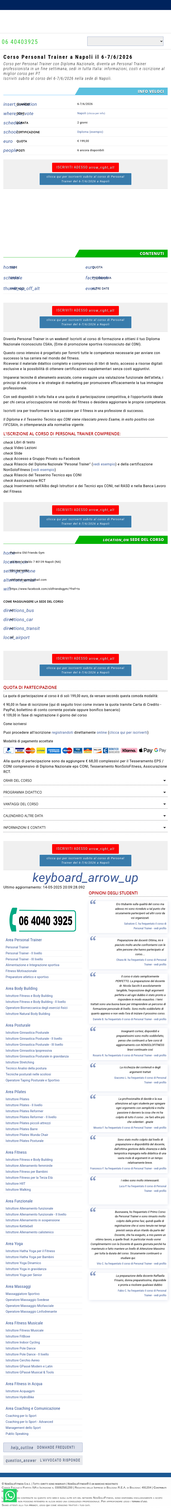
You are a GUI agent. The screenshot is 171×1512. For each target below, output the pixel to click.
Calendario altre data (23, 816)
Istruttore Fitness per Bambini (25, 1172)
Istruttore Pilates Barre (20, 1129)
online (102, 732)
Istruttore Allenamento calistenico (28, 1232)
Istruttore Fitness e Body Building (28, 996)
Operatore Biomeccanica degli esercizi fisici (35, 1008)
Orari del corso (17, 780)
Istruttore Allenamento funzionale (28, 1208)
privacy (33, 1505)
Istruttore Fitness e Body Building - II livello (34, 1002)
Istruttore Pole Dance (19, 1348)
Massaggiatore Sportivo (21, 1294)
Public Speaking (15, 1434)
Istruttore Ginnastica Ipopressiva (27, 1051)
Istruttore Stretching (18, 1062)
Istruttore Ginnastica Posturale (26, 1033)
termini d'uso (139, 1501)
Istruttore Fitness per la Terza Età (28, 1178)
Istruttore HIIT (14, 1184)
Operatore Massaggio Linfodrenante (30, 1312)
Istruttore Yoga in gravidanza (24, 1269)
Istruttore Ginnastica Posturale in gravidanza (36, 1056)
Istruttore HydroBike (18, 1397)
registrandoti (62, 732)
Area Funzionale (19, 1201)
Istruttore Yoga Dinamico (22, 1263)
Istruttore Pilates (16, 1099)
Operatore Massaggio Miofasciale (28, 1306)
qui (48, 1505)
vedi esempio (104, 464)
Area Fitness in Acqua (24, 1383)
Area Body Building (21, 988)
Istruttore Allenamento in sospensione (31, 1220)
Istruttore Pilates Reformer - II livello (29, 1117)
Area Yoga (14, 1243)
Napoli (91, 113)
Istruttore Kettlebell (18, 1226)
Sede (13, 267)
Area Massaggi (18, 1286)
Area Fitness (16, 1152)
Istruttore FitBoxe (16, 1336)
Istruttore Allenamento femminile (27, 1166)
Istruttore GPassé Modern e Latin (28, 1366)
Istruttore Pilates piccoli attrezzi (27, 1123)
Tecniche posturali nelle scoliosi (27, 1074)
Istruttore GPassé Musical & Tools (28, 1372)
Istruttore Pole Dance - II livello (26, 1354)
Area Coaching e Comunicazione (33, 1408)
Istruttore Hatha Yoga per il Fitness (29, 1251)
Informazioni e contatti (24, 827)
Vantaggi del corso (20, 804)
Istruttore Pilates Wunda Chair (25, 1135)
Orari (14, 278)
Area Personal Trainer (24, 939)
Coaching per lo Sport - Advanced (28, 1422)
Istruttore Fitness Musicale (23, 1330)
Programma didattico (22, 792)
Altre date (100, 288)
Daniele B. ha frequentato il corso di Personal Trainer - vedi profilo (129, 1019)
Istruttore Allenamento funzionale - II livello (34, 1214)
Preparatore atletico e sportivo (26, 977)
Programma (101, 278)
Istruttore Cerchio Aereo (21, 1360)
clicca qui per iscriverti (128, 732)
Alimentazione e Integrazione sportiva (31, 965)
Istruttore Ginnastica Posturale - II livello (32, 1039)
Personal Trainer (16, 947)
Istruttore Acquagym (19, 1391)
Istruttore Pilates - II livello (22, 1105)
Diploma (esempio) (90, 131)
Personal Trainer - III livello (23, 959)
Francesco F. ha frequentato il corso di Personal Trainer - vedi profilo (128, 1168)
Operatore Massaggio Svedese (26, 1300)
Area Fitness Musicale (24, 1323)
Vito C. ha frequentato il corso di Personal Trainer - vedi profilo (131, 1263)
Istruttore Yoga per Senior (22, 1275)
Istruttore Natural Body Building (26, 1014)
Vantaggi (17, 288)
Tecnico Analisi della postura (24, 1068)
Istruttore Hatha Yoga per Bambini (28, 1257)
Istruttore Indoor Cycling (21, 1342)
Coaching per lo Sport (19, 1416)
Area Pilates (16, 1091)
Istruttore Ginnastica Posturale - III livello (33, 1045)
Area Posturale (18, 1025)
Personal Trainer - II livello (22, 953)
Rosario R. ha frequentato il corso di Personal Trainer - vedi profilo (130, 1055)
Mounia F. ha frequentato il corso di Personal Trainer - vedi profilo (130, 1127)
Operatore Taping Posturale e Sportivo (31, 1080)
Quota (97, 267)
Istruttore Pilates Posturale (23, 1141)
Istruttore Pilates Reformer (23, 1111)
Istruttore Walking (17, 1190)
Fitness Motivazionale (20, 971)
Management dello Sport (22, 1428)
